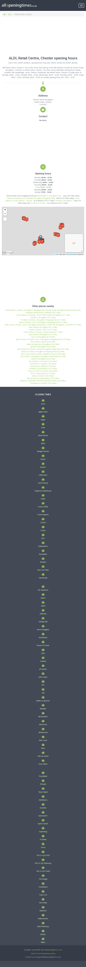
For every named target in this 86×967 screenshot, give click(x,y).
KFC (43, 685)
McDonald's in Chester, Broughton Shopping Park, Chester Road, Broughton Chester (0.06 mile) (43, 310)
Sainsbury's (43, 800)
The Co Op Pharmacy (43, 863)
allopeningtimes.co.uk (53, 950)
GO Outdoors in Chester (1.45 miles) (43, 361)
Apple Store (43, 412)
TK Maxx (43, 839)
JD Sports (43, 669)
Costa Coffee (43, 506)
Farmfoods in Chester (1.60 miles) (43, 363)
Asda (43, 427)
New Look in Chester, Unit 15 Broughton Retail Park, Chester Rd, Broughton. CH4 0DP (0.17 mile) (43, 325)
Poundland (43, 776)
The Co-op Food (43, 855)
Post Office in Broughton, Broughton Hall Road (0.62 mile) (43, 356)
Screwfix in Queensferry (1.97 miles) (43, 368)
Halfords (43, 614)
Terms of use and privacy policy (43, 953)
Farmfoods (43, 578)
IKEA (43, 653)
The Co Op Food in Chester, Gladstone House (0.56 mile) (43, 354)
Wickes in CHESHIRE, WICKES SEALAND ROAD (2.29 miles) (43, 381)
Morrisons (43, 724)
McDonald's (43, 716)
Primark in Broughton (63, 200)
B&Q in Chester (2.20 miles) (43, 376)
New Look (43, 740)
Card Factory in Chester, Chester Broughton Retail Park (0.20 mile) (43, 349)
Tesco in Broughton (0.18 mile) (43, 337)
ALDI (10, 14)
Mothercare (43, 732)
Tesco (43, 847)
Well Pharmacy (43, 926)
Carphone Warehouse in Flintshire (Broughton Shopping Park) (31, 198)
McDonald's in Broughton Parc (49, 196)
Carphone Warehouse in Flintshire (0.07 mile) (43, 312)
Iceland (43, 661)
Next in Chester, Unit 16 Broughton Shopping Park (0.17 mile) (43, 322)
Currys (43, 530)
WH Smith (43, 903)
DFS (43, 538)
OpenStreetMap (71, 254)
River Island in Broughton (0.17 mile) (43, 327)
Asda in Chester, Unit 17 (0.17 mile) (43, 329)
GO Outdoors (43, 590)
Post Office (43, 764)
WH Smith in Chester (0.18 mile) (43, 342)
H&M (43, 606)
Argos (43, 419)
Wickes (43, 934)
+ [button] (5, 210)
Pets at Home (43, 756)
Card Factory (43, 483)
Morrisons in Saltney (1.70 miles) (43, 366)
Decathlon (43, 554)
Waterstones (43, 918)
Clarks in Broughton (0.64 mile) (43, 359)
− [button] (5, 213)
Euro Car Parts (43, 570)
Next (43, 748)
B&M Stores (43, 435)
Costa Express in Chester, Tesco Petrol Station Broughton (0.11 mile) (43, 315)
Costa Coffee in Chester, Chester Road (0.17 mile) (43, 332)
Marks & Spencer (43, 701)
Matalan (43, 708)
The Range (43, 879)
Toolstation (43, 887)
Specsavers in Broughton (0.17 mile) (43, 334)
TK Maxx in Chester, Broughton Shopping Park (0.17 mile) (43, 320)
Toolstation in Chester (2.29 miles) (43, 383)
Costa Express (43, 514)
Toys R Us (43, 895)
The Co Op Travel (43, 871)
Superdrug (43, 831)
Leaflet (57, 254)
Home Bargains (43, 629)
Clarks (43, 499)
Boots (43, 459)
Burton (43, 467)
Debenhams (43, 546)
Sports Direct (43, 823)
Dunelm (43, 562)
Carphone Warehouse (43, 491)
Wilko (43, 942)
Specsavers (43, 816)
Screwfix (43, 808)
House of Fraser (43, 645)
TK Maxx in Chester (38, 203)
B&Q (43, 443)
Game (43, 598)
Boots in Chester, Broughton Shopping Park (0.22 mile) (43, 351)
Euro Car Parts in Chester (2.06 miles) (43, 371)
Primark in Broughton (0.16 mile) (43, 317)
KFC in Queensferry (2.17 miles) (43, 373)
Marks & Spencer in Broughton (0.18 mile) (43, 344)
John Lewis (43, 677)
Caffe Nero (43, 475)
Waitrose (43, 910)
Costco (43, 522)
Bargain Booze (43, 451)
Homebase (43, 637)
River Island (43, 792)
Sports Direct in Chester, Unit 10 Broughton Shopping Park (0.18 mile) (43, 339)
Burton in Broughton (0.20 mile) (43, 346)
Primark (43, 784)
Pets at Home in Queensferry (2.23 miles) (43, 378)
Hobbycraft (43, 621)
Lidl (43, 693)
